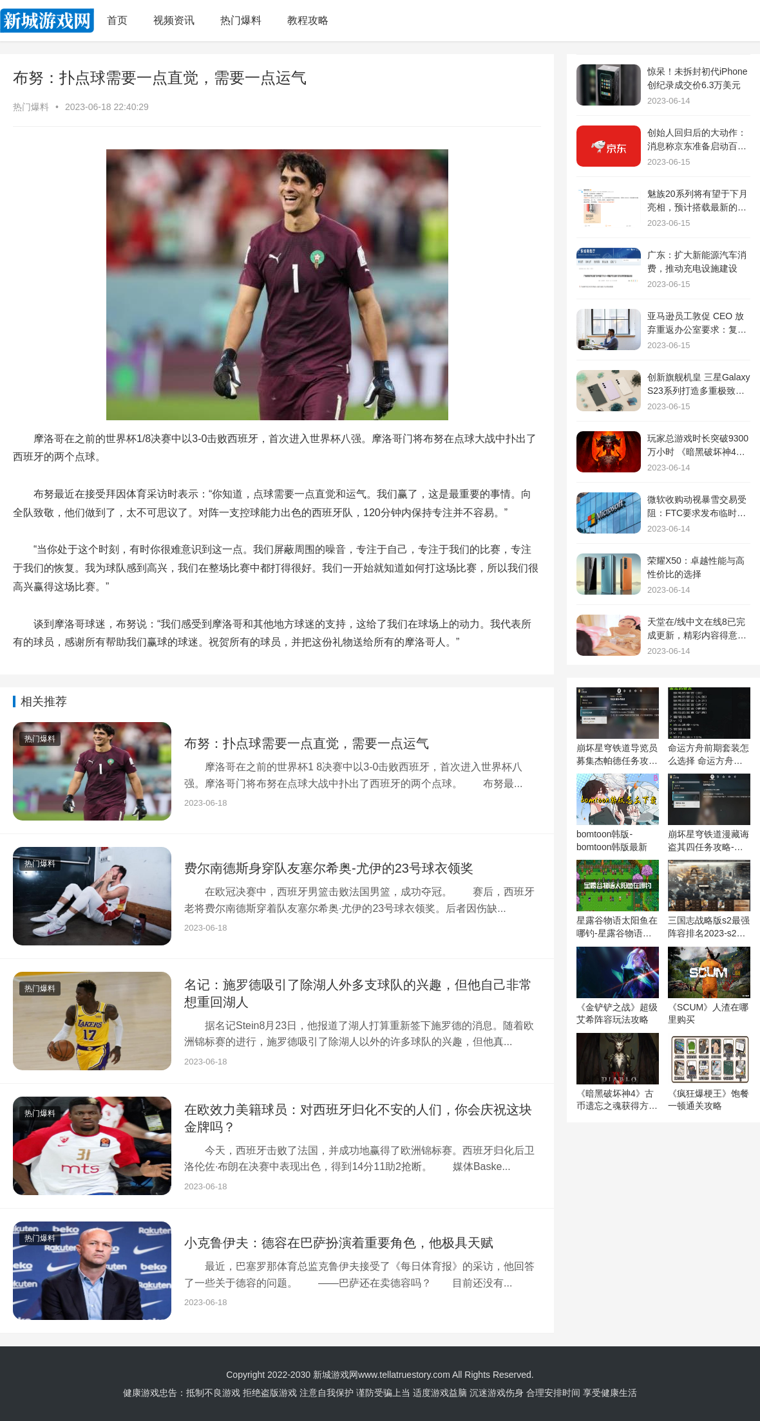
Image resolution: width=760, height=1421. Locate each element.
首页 (117, 20)
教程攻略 (307, 20)
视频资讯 (174, 20)
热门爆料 (240, 20)
